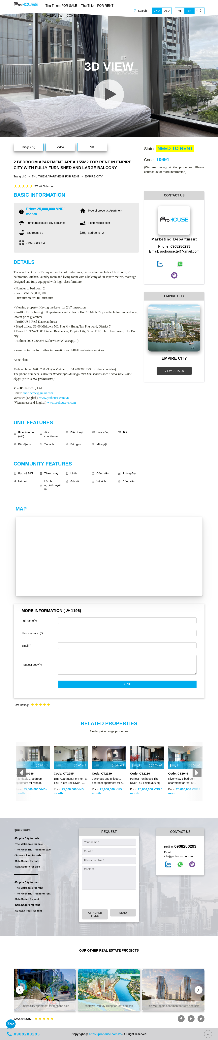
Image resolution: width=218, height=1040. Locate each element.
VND (157, 10)
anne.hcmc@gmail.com (38, 393)
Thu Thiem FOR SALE (61, 5)
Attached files (95, 914)
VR (92, 147)
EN (189, 10)
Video (60, 147)
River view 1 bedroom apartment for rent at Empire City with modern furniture (183, 781)
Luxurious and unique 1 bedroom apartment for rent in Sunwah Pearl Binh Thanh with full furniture (109, 781)
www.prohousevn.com (61, 402)
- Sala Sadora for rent (27, 904)
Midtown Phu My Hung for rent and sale (109, 1005)
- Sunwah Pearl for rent (28, 910)
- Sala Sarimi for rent (26, 899)
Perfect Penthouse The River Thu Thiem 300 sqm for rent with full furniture (146, 781)
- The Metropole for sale (28, 844)
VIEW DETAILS (174, 371)
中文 (199, 10)
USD (167, 10)
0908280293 (185, 846)
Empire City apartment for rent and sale (45, 1005)
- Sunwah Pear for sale (27, 855)
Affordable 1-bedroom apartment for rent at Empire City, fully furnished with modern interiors (32, 781)
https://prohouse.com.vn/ (105, 1034)
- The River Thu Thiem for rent (32, 893)
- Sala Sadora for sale (27, 866)
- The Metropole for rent (28, 887)
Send (127, 684)
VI (179, 10)
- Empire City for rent (26, 882)
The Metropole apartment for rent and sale (173, 1005)
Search (142, 10)
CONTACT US (76, 15)
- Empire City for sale (27, 838)
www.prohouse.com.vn (54, 397)
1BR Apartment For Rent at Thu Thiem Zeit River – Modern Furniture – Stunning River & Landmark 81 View (71, 781)
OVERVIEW (54, 15)
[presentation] (21, 772)
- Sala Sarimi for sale (26, 861)
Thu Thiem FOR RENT (97, 5)
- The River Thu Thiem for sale (32, 849)
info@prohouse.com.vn (178, 856)
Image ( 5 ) (28, 147)
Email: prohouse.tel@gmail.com (174, 251)
